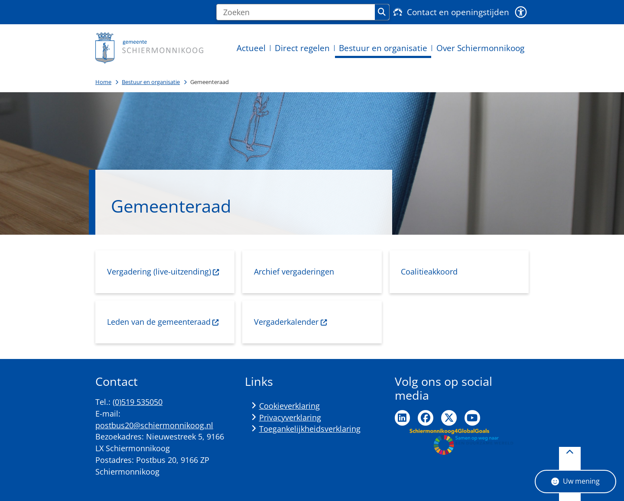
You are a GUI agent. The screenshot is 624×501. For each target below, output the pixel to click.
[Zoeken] (296, 12)
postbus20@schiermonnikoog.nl (154, 425)
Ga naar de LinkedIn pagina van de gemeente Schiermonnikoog (402, 418)
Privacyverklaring (290, 417)
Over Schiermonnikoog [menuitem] (480, 48)
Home (103, 82)
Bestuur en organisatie (151, 82)
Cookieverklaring (289, 406)
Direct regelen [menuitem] (302, 48)
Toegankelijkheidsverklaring (310, 428)
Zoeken (382, 12)
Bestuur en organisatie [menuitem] (383, 48)
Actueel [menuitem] (251, 48)
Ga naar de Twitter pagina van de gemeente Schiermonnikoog (449, 418)
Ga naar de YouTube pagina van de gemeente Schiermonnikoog (472, 418)
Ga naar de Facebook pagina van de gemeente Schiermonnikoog (425, 418)
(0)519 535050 (137, 402)
